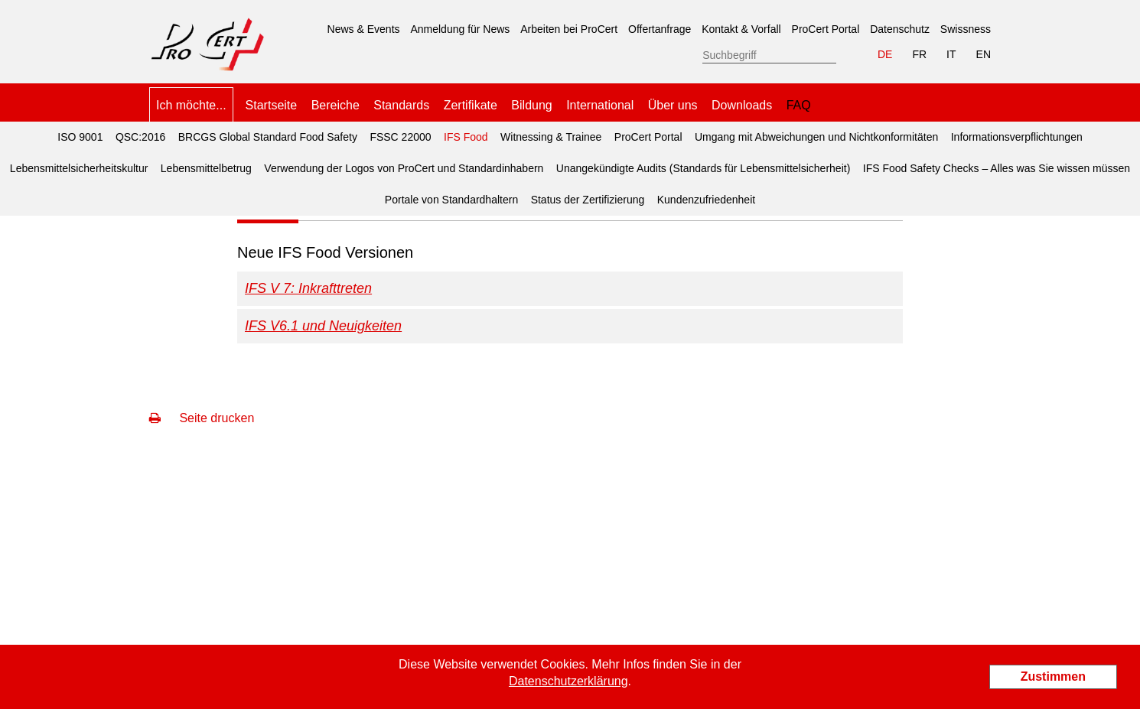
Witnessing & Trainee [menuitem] (550, 137)
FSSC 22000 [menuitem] (400, 137)
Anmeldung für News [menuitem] (460, 29)
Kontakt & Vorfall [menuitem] (741, 29)
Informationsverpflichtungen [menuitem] (1017, 137)
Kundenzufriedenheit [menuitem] (706, 200)
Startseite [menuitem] (272, 105)
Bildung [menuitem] (531, 105)
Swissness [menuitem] (965, 29)
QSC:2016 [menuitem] (140, 137)
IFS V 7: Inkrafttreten (308, 288)
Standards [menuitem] (401, 105)
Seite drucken (201, 417)
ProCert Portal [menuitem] (826, 29)
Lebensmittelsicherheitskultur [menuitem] (79, 168)
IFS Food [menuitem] (463, 132)
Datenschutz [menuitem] (900, 29)
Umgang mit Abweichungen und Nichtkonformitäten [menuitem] (816, 137)
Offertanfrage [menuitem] (659, 29)
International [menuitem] (600, 105)
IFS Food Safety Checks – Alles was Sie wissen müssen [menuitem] (996, 168)
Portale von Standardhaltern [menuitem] (451, 200)
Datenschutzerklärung (568, 681)
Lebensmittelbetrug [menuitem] (206, 168)
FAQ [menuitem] (799, 105)
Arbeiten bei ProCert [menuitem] (568, 29)
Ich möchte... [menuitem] (191, 105)
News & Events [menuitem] (363, 29)
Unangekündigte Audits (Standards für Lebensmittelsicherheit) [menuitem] (703, 168)
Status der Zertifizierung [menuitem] (588, 200)
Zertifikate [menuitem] (470, 105)
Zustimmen (1053, 676)
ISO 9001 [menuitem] (80, 137)
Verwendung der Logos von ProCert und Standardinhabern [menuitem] (403, 168)
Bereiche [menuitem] (335, 105)
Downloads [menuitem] (742, 105)
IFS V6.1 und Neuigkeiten (323, 325)
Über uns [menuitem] (673, 105)
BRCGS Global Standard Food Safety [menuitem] (267, 137)
